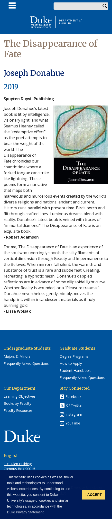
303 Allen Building (18, 463)
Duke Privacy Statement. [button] (26, 512)
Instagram (73, 414)
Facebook (73, 396)
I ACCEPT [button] (93, 495)
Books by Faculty (17, 403)
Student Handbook (75, 370)
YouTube (72, 423)
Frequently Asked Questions (26, 363)
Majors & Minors (17, 356)
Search (104, 6)
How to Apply (71, 363)
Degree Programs (74, 356)
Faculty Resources (18, 410)
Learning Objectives (20, 396)
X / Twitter (74, 405)
